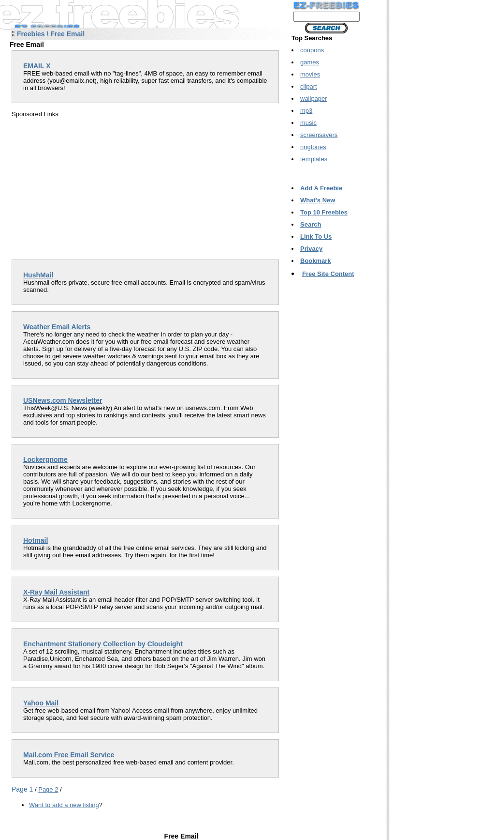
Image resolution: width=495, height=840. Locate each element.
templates (313, 159)
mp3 (306, 110)
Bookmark (315, 260)
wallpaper (313, 98)
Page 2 (48, 789)
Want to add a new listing (64, 805)
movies (310, 74)
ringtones (313, 147)
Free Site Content (328, 273)
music (308, 122)
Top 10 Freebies (324, 212)
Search (310, 224)
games (309, 62)
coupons (312, 50)
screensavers (318, 134)
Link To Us (316, 236)
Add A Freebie (321, 188)
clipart (308, 86)
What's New (317, 200)
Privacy (311, 248)
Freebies (31, 34)
